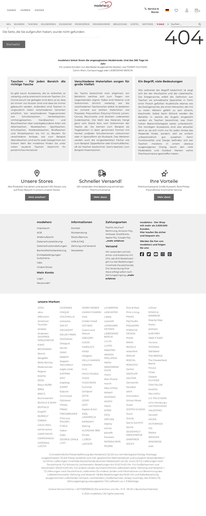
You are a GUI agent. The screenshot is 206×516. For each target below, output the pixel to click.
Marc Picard (110, 391)
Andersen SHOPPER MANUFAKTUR (46, 348)
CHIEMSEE (66, 319)
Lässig (107, 328)
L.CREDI (86, 451)
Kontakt (75, 239)
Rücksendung (79, 244)
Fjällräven (65, 412)
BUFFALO (43, 418)
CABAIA (42, 432)
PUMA (129, 349)
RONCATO (132, 376)
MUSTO (108, 413)
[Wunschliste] (177, 10)
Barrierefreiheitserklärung (51, 262)
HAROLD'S (88, 358)
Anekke (42, 340)
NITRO (107, 422)
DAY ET (64, 337)
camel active (45, 441)
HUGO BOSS (89, 394)
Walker (152, 444)
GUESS (86, 354)
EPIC (62, 389)
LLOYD (108, 357)
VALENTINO (155, 422)
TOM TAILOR (155, 396)
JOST (85, 416)
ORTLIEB (109, 431)
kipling (86, 437)
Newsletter (77, 262)
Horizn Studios (90, 385)
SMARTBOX (132, 451)
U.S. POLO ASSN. (157, 409)
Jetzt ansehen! (36, 208)
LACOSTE (87, 455)
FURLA (63, 437)
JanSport (87, 403)
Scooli (129, 416)
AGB (39, 244)
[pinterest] (171, 266)
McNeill (108, 404)
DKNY (63, 364)
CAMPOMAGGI (46, 450)
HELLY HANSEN (91, 371)
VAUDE (152, 431)
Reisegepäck (82, 24)
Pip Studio (132, 333)
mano (107, 386)
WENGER (153, 449)
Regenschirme (101, 24)
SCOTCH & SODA (135, 421)
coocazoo (65, 333)
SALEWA (131, 389)
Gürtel (135, 24)
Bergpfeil (43, 369)
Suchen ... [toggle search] (186, 24)
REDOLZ (131, 358)
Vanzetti (153, 426)
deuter (63, 359)
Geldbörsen (48, 24)
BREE (41, 400)
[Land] (167, 10)
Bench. (42, 365)
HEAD (85, 363)
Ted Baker (154, 363)
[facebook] (143, 266)
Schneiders (132, 407)
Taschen (33, 24)
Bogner (42, 383)
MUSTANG (110, 408)
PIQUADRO (132, 337)
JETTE (85, 407)
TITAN (151, 384)
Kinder (39, 10)
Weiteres (147, 24)
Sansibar (131, 398)
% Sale (160, 24)
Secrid (129, 438)
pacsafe (108, 444)
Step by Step (155, 331)
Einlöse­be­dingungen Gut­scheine (49, 268)
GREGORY (87, 349)
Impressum (43, 239)
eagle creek (66, 380)
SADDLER (131, 385)
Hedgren (87, 367)
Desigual (65, 355)
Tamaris (152, 354)
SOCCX (130, 455)
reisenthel (132, 363)
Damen (11, 10)
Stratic (151, 336)
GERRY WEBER (90, 319)
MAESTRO (109, 362)
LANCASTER (111, 324)
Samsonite (132, 394)
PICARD (108, 457)
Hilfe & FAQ (77, 253)
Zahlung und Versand (83, 257)
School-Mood (133, 412)
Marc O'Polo (110, 399)
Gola (84, 328)
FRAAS (63, 421)
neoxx (107, 417)
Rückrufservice (79, 248)
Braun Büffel (45, 396)
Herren (25, 10)
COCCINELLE (67, 328)
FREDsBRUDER (68, 425)
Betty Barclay (45, 374)
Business (19, 24)
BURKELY (43, 427)
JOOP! (85, 412)
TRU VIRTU (154, 405)
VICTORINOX (155, 435)
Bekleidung (120, 24)
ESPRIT (64, 398)
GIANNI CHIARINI (91, 324)
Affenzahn (43, 328)
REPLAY (130, 367)
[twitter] (150, 266)
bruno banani (45, 409)
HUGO (85, 389)
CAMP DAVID (45, 445)
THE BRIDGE (155, 367)
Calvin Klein (44, 436)
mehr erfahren (115, 252)
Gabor (63, 442)
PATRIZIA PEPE (112, 453)
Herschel (87, 376)
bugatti (42, 423)
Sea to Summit (134, 434)
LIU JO (107, 353)
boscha (42, 387)
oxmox (108, 440)
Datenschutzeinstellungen (52, 257)
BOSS (41, 392)
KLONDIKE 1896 (91, 442)
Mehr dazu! (100, 208)
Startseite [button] (13, 56)
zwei (151, 457)
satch (129, 403)
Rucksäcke (65, 24)
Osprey (108, 435)
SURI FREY (154, 345)
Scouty (130, 429)
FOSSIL (64, 416)
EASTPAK (65, 385)
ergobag (64, 394)
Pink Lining (132, 324)
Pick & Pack (132, 319)
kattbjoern (88, 433)
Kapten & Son (89, 421)
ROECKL (131, 371)
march (107, 395)
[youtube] (157, 266)
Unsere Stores (44, 278)
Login (40, 290)
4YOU (41, 319)
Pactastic (109, 449)
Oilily (107, 426)
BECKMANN (44, 360)
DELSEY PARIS (68, 346)
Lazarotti (109, 333)
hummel (87, 398)
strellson (153, 340)
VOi (150, 440)
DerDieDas (66, 350)
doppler (64, 368)
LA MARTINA (111, 319)
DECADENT (66, 341)
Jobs (39, 274)
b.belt (41, 356)
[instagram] (164, 266)
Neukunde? (43, 294)
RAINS (129, 354)
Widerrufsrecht (45, 248)
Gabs (63, 446)
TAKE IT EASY (155, 349)
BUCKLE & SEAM (47, 414)
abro (40, 324)
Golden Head (89, 333)
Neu (8, 24)
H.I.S (84, 380)
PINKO (130, 328)
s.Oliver (152, 319)
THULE (152, 379)
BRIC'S (41, 405)
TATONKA (153, 358)
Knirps (85, 446)
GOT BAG (87, 337)
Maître (107, 374)
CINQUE (64, 324)
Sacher (130, 380)
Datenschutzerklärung (49, 253)
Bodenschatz (45, 378)
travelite (152, 400)
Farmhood (66, 407)
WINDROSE (155, 453)
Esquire (64, 403)
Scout (129, 425)
